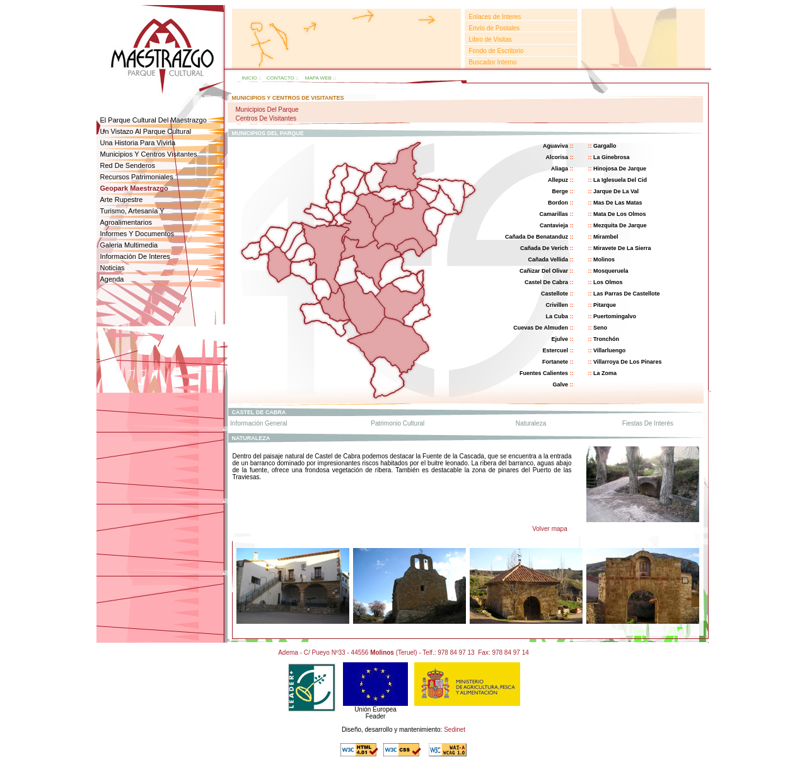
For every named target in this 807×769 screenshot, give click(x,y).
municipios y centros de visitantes (288, 98)
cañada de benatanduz (536, 237)
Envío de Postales (494, 28)
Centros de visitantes (265, 118)
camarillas (553, 214)
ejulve (559, 339)
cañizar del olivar (544, 271)
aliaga (559, 168)
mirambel (605, 237)
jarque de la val (616, 191)
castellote (554, 293)
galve (560, 384)
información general (258, 423)
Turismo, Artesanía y (132, 211)
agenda (112, 279)
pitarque (604, 305)
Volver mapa (550, 528)
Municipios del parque (266, 109)
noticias (112, 267)
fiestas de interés (647, 423)
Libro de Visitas (490, 39)
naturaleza (531, 423)
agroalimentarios (126, 222)
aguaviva (555, 146)
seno (600, 328)
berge (560, 191)
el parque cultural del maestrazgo (153, 120)
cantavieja (554, 225)
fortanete (555, 362)
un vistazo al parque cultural (146, 131)
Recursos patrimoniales (136, 177)
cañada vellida (548, 259)
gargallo (605, 146)
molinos (604, 259)
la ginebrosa (611, 157)
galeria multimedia (129, 245)
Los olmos (608, 282)
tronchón (606, 339)
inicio (249, 78)
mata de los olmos (619, 214)
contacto (280, 78)
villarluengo (609, 350)
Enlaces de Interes (495, 16)
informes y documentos (137, 233)
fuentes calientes (544, 373)
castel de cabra (546, 282)
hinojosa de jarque (619, 168)
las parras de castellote (626, 293)
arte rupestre (121, 199)
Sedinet (454, 729)
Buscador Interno (493, 62)
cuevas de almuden (540, 328)
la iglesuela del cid (620, 180)
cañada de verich (544, 248)
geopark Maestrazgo (134, 188)
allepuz (558, 180)
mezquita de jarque (620, 225)
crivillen (556, 305)
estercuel (555, 350)
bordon (558, 203)
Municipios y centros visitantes (148, 154)
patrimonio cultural (397, 423)
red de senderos (127, 165)
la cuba (556, 316)
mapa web (318, 78)
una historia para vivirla (138, 142)
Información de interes (135, 256)
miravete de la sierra (622, 248)
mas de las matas (617, 203)
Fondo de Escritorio (496, 50)
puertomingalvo (614, 316)
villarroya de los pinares (627, 362)
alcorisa (556, 157)
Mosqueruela (611, 271)
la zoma (605, 373)
